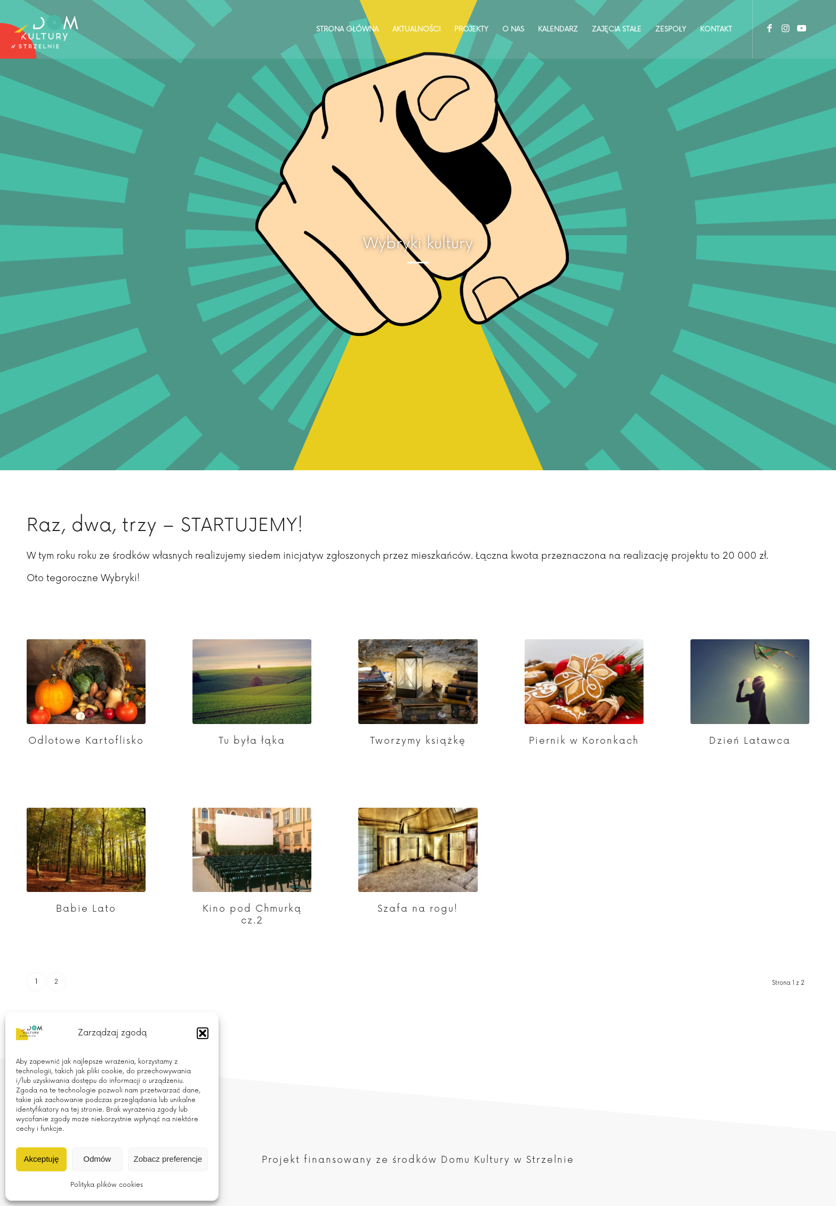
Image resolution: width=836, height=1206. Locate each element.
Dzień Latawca (750, 740)
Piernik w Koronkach (584, 740)
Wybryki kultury (418, 244)
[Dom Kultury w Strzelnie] (45, 29)
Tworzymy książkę (418, 740)
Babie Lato (86, 908)
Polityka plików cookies (106, 1185)
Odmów (97, 1158)
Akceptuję (41, 1158)
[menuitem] (347, 29)
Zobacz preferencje (168, 1158)
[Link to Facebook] (769, 29)
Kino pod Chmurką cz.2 (252, 914)
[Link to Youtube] (801, 29)
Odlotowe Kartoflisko (86, 740)
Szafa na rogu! (417, 908)
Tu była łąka (252, 740)
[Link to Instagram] (785, 29)
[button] (202, 1033)
